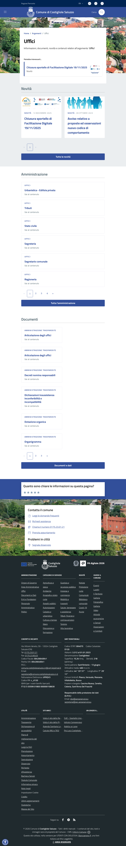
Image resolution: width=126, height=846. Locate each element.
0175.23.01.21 (30, 652)
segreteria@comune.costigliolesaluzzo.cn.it (39, 674)
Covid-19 (83, 607)
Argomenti (36, 33)
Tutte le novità (63, 156)
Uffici (27, 185)
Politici (24, 611)
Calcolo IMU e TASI (51, 730)
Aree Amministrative (30, 586)
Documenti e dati (63, 465)
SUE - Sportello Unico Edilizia (76, 718)
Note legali (26, 788)
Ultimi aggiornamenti (30, 800)
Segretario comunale (35, 261)
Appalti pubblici (49, 603)
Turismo (63, 624)
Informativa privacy (29, 784)
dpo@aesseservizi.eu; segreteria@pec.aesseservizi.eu (78, 700)
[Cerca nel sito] (102, 12)
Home (26, 33)
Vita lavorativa (66, 628)
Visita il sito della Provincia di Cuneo (58, 722)
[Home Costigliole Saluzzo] (51, 12)
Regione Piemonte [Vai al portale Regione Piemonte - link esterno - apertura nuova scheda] (28, 3)
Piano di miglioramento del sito (29, 738)
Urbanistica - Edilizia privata (39, 190)
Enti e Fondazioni (28, 599)
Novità (28, 113)
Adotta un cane (70, 726)
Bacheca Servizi (28, 776)
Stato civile (30, 226)
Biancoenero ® (84, 835)
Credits (24, 796)
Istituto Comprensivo (73, 722)
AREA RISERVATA (61, 842)
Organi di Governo (29, 582)
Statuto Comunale (29, 780)
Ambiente (47, 591)
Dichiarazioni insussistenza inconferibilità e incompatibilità (39, 398)
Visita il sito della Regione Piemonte (58, 718)
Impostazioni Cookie (29, 792)
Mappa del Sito (27, 809)
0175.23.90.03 (31, 655)
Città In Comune (79, 831)
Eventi (96, 585)
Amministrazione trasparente (40, 330)
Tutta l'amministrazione (63, 303)
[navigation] (5, 11)
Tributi (28, 208)
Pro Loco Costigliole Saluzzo (76, 730)
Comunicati (84, 595)
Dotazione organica (35, 422)
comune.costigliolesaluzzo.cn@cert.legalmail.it (41, 667)
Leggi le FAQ (26, 747)
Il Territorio (97, 593)
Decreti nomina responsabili (39, 375)
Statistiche (26, 804)
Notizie (82, 582)
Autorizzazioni (49, 607)
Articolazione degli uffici (37, 335)
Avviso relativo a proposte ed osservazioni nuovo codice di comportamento (84, 125)
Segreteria (30, 244)
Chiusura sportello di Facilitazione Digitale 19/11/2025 (57, 67)
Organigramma (32, 442)
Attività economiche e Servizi (98, 618)
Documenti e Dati (28, 595)
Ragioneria (30, 279)
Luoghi (96, 589)
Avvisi (81, 611)
